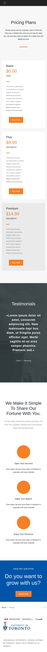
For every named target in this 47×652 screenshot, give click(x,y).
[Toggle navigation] (5, 3)
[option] (23, 337)
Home (4, 607)
